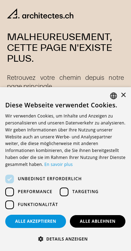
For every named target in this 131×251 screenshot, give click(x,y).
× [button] (123, 95)
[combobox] (113, 95)
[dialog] (65, 169)
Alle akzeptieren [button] (35, 221)
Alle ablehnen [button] (98, 221)
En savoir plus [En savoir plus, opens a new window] (58, 164)
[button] (65, 239)
